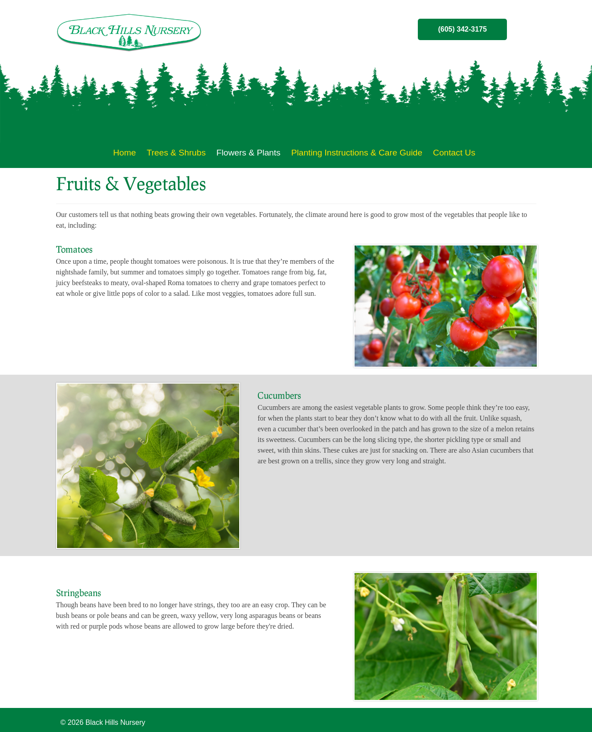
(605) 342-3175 (462, 29)
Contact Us (454, 152)
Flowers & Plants (248, 152)
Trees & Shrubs (176, 152)
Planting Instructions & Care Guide (356, 152)
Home (124, 152)
